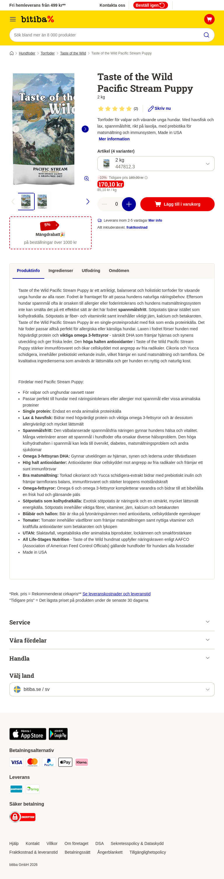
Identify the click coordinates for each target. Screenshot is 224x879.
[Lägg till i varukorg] (177, 204)
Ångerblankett (110, 852)
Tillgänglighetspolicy (148, 852)
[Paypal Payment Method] (49, 763)
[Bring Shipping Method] (33, 790)
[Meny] (13, 19)
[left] (15, 129)
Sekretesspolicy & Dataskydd (137, 843)
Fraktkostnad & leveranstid (33, 852)
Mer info (155, 221)
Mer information (114, 139)
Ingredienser (61, 270)
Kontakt (32, 843)
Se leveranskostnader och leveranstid (116, 594)
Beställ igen (151, 5)
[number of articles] (116, 204)
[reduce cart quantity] (104, 204)
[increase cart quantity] (129, 204)
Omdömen (119, 270)
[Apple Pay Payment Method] (65, 763)
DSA (99, 843)
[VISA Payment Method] (16, 763)
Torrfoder (48, 53)
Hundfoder (27, 53)
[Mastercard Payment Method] (33, 763)
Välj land (21, 675)
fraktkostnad (137, 228)
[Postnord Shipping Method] (16, 790)
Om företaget (76, 843)
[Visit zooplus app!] (27, 738)
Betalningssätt (77, 852)
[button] (146, 178)
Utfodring (91, 270)
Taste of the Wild (73, 53)
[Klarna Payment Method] (82, 763)
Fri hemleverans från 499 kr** (37, 5)
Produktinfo (28, 270)
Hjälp (14, 843)
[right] (85, 129)
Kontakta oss (112, 5)
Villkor (51, 843)
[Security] (22, 818)
